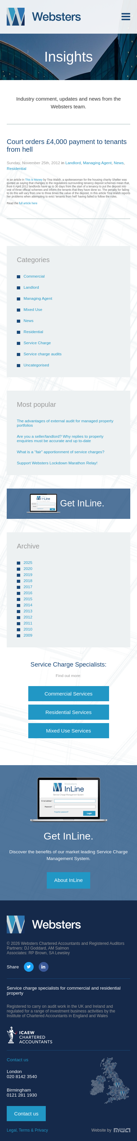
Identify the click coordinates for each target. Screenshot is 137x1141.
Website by (111, 1130)
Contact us (26, 1113)
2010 (28, 629)
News (119, 163)
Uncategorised (36, 365)
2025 (28, 562)
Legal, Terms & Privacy (27, 1130)
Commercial (34, 276)
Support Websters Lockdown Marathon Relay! (57, 463)
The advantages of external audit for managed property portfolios (65, 423)
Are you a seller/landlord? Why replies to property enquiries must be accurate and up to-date (60, 438)
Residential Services (68, 712)
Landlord (73, 163)
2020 (28, 568)
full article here (28, 203)
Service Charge (37, 343)
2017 (28, 586)
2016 (28, 593)
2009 (28, 635)
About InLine (68, 880)
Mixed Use (33, 309)
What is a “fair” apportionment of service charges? (60, 452)
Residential (16, 168)
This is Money (34, 179)
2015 (28, 599)
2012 (28, 617)
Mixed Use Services (68, 731)
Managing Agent (97, 163)
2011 (28, 623)
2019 (28, 574)
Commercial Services (68, 694)
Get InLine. (69, 836)
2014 (28, 605)
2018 (28, 580)
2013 (28, 611)
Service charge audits (43, 354)
